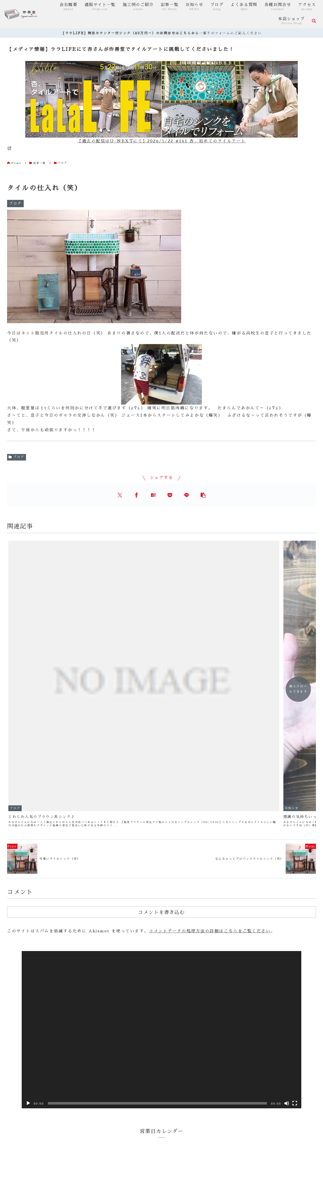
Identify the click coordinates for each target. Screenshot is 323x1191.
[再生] (28, 927)
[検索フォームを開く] (314, 21)
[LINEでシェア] (186, 495)
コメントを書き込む (161, 736)
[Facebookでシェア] (136, 495)
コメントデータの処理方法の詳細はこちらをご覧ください (210, 755)
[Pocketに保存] (170, 495)
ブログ (16, 457)
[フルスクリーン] (294, 927)
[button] (203, 495)
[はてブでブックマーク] (153, 495)
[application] (162, 853)
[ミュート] (286, 927)
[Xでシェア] (120, 495)
